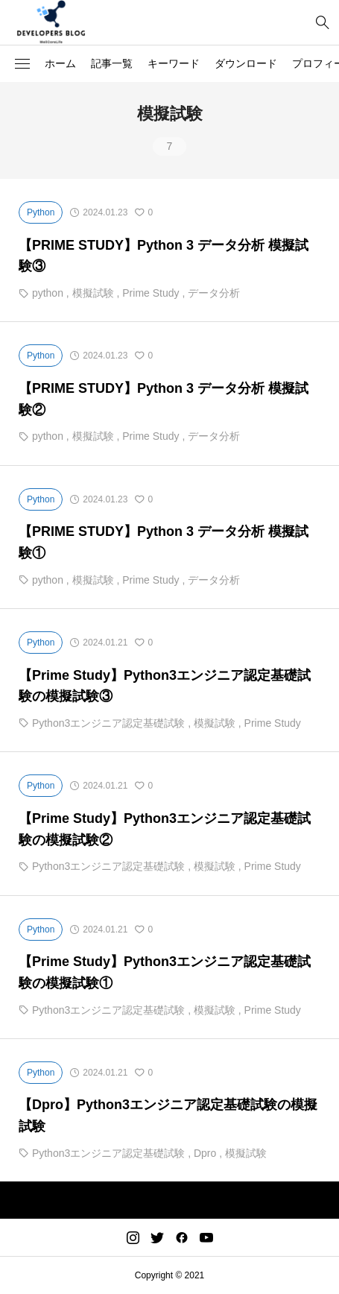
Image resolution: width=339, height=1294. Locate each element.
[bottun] (322, 23)
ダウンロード (246, 63)
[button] (22, 64)
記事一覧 (112, 63)
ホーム (60, 63)
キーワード (174, 63)
